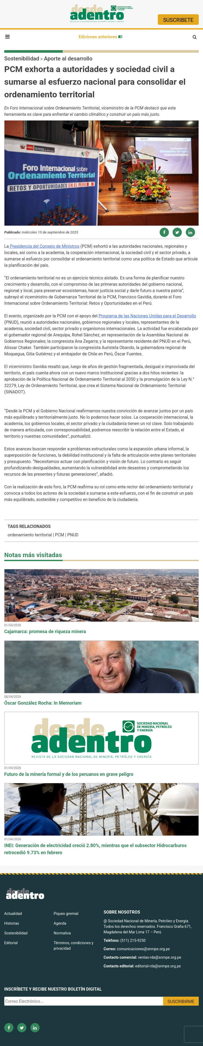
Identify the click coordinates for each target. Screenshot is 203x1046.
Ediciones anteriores (101, 36)
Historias (11, 923)
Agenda (60, 923)
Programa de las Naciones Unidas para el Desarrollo (147, 315)
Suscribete (178, 20)
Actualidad (13, 913)
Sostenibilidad (21, 58)
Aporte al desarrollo (68, 58)
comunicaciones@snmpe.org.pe (144, 949)
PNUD (72, 534)
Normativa (62, 933)
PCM (59, 534)
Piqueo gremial (66, 913)
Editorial (11, 943)
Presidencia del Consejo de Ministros (44, 246)
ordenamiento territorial (30, 534)
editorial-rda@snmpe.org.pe (158, 966)
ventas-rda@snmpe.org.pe (159, 957)
